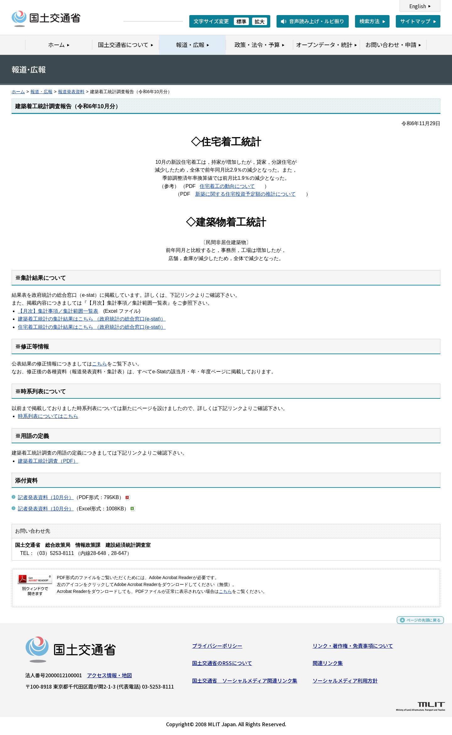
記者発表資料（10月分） (46, 497)
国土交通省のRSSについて (222, 665)
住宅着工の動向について (227, 186)
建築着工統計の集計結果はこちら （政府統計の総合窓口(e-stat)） (92, 319)
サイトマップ (415, 21)
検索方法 (369, 21)
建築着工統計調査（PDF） (48, 461)
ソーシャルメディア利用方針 (345, 683)
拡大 (260, 21)
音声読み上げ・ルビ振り (316, 21)
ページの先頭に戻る (418, 625)
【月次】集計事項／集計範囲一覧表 (58, 311)
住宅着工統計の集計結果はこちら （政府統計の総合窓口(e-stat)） (92, 327)
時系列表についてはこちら (48, 416)
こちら (99, 363)
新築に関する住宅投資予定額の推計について (245, 194)
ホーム (18, 91)
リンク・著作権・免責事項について (353, 648)
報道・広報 (41, 91)
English (417, 6)
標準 (241, 21)
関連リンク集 (328, 665)
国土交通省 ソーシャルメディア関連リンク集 (244, 683)
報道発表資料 (71, 91)
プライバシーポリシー (217, 648)
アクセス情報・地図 (109, 677)
